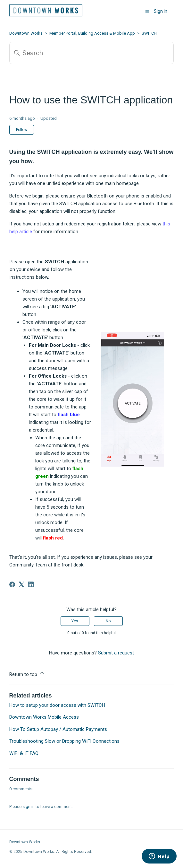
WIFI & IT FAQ (23, 753)
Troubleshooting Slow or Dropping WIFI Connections (64, 741)
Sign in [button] (160, 11)
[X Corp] (21, 584)
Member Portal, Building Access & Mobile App (92, 33)
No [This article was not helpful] (108, 621)
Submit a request (116, 653)
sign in (28, 806)
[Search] (91, 53)
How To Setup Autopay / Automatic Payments (58, 729)
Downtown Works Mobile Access (44, 717)
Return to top (27, 673)
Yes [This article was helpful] (74, 621)
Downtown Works (26, 33)
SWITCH (149, 33)
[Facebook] (12, 584)
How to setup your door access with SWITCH (57, 705)
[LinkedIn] (31, 584)
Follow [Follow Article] (21, 129)
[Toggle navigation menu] (147, 11)
